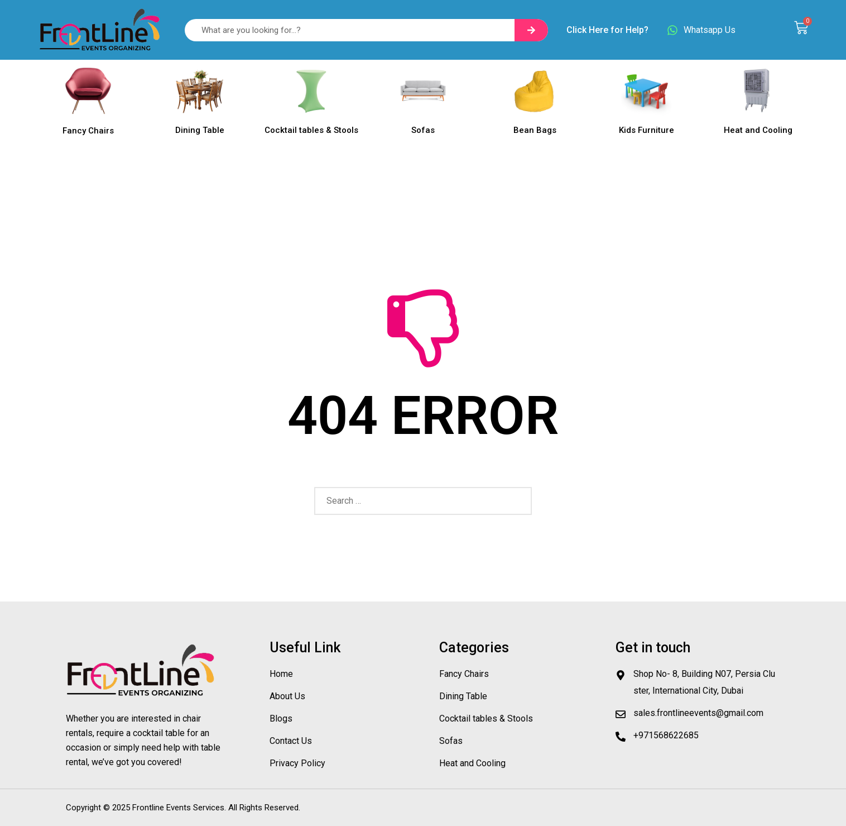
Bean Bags (534, 130)
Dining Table (199, 130)
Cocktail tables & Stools (311, 130)
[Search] (531, 30)
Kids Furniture (646, 130)
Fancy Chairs (88, 131)
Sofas (423, 130)
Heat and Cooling (758, 130)
